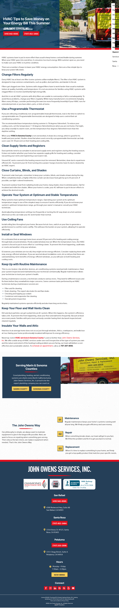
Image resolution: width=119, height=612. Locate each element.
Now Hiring (59, 579)
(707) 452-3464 (59, 528)
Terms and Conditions (55, 605)
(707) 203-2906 (59, 550)
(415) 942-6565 (59, 505)
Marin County (21, 391)
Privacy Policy (65, 605)
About (114, 6)
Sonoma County (42, 391)
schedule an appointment (42, 347)
